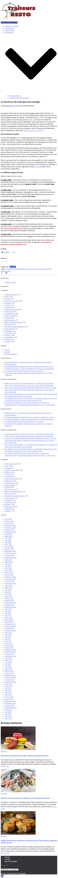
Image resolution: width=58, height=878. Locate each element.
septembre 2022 (10, 607)
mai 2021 (8, 639)
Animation (8, 299)
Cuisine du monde (11, 309)
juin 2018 (8, 712)
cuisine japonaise (11, 269)
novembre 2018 (10, 703)
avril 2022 (8, 615)
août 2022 (8, 609)
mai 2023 (8, 592)
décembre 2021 (10, 624)
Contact (7, 352)
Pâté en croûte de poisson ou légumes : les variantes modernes (25, 798)
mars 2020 (8, 669)
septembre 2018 (10, 708)
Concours (8, 305)
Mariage (8, 318)
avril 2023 (8, 594)
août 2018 (8, 710)
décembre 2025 (10, 525)
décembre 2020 (10, 650)
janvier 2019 (9, 699)
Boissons (8, 303)
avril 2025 (8, 543)
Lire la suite (5, 766)
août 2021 (8, 633)
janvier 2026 (9, 523)
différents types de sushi (26, 269)
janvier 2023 (9, 600)
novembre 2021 (10, 626)
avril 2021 (8, 641)
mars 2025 (8, 545)
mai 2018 (8, 714)
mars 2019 (8, 695)
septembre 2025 (10, 532)
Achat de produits (11, 294)
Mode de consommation (13, 322)
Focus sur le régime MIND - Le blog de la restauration (24, 394)
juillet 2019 (8, 686)
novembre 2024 (10, 553)
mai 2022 (8, 613)
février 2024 (9, 573)
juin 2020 (8, 663)
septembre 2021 (10, 630)
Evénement (9, 312)
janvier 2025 (9, 549)
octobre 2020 (9, 654)
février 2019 (9, 697)
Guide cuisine (9, 30)
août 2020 (8, 658)
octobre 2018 (9, 705)
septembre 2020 (10, 656)
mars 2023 (8, 596)
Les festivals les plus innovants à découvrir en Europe (24, 371)
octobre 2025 (9, 530)
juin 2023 (8, 590)
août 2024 (8, 560)
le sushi (37, 167)
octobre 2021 (9, 628)
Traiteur (8, 342)
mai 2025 (8, 540)
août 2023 (8, 585)
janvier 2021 (9, 648)
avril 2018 (8, 716)
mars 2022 (8, 618)
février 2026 (9, 521)
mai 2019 (8, 690)
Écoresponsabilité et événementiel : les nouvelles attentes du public (29, 366)
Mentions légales (11, 354)
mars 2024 (8, 570)
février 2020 (9, 671)
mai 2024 (8, 566)
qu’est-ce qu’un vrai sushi (33, 130)
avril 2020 (8, 667)
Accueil (7, 350)
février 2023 (9, 598)
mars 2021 (8, 643)
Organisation (9, 329)
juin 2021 (8, 637)
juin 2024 (8, 564)
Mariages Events (15, 96)
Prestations (9, 331)
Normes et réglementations (15, 327)
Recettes (13, 267)
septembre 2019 (10, 682)
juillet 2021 (8, 635)
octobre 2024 (9, 555)
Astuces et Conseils (12, 26)
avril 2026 (8, 519)
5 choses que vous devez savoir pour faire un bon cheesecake (31, 385)
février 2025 (9, 547)
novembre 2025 (10, 528)
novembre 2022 (10, 603)
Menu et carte (10, 320)
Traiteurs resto (10, 282)
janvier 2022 (9, 622)
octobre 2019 (9, 680)
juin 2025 (8, 538)
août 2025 (8, 534)
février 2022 (9, 620)
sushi (9, 271)
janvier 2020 (9, 673)
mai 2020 (8, 665)
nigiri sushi (39, 269)
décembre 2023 (10, 577)
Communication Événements (19, 98)
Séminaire (8, 339)
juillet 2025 (8, 536)
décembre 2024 (10, 551)
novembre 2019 (10, 678)
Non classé (9, 324)
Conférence (9, 307)
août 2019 (8, 684)
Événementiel (9, 314)
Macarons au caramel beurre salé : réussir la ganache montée (25, 756)
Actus (7, 297)
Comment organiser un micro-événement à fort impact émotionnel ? (29, 369)
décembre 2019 (10, 675)
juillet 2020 (8, 660)
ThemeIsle (22, 873)
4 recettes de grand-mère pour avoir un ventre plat (31, 395)
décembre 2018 (10, 701)
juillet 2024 (8, 562)
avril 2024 (8, 568)
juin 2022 (8, 611)
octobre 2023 (9, 581)
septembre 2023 (10, 583)
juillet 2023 (8, 588)
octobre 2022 (9, 605)
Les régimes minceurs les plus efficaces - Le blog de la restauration (29, 398)
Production (9, 333)
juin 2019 (8, 688)
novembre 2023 (10, 579)
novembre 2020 (10, 652)
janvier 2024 (9, 575)
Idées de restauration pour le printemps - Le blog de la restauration (29, 383)
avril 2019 (8, 693)
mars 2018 (8, 718)
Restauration (9, 28)
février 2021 (9, 645)
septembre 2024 (10, 558)
